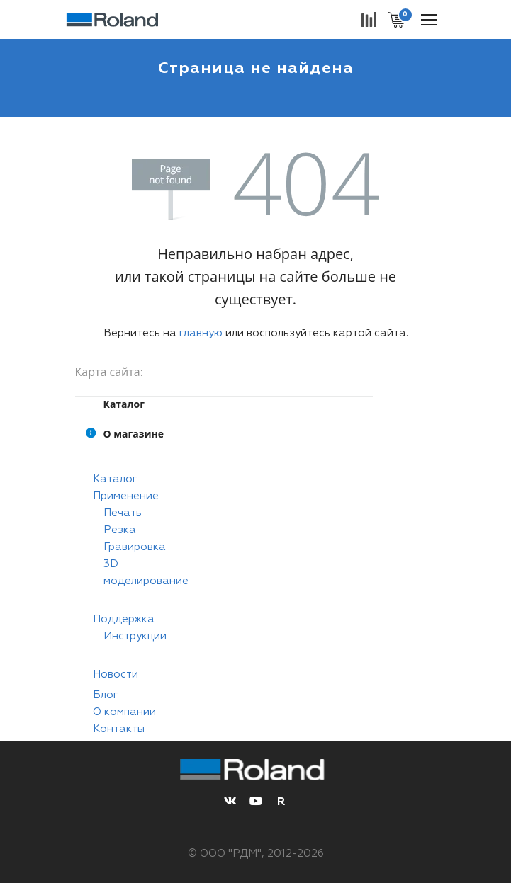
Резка (119, 530)
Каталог (115, 479)
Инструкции (135, 636)
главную (201, 333)
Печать (122, 513)
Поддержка (124, 619)
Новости (115, 674)
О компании (124, 712)
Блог (105, 695)
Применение (126, 496)
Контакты (119, 729)
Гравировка (134, 547)
